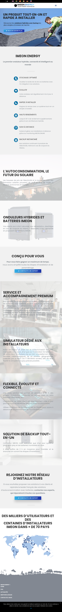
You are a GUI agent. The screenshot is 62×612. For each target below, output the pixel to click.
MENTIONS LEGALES (6, 595)
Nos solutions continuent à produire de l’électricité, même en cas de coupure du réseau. (34, 145)
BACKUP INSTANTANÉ (28, 139)
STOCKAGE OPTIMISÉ (28, 77)
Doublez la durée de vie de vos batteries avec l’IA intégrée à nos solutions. (36, 83)
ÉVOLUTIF (23, 90)
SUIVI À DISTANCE (26, 127)
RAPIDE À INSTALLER (27, 102)
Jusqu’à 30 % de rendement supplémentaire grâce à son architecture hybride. (35, 120)
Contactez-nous (6, 597)
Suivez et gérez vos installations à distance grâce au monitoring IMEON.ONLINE (35, 132)
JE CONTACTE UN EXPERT (28, 271)
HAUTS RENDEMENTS (27, 114)
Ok (31, 608)
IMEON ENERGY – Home (6, 585)
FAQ (2, 589)
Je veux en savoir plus (14, 30)
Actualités (4, 592)
